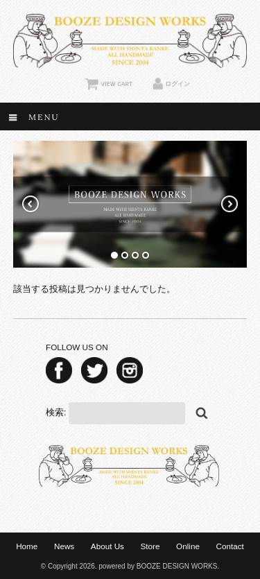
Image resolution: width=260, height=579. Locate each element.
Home (26, 546)
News (64, 546)
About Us (107, 546)
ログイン (177, 84)
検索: (56, 412)
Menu (44, 117)
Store (150, 546)
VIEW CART (116, 84)
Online (188, 546)
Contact (230, 546)
